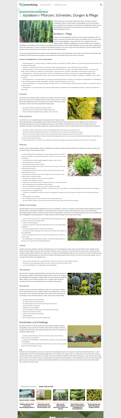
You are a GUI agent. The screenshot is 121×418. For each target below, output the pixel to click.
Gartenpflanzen (46, 5)
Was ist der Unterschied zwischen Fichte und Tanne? (60, 406)
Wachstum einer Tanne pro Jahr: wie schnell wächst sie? (44, 405)
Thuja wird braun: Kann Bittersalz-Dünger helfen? (94, 405)
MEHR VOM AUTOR (46, 387)
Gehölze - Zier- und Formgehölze (27, 10)
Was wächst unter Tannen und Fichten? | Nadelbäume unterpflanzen (77, 406)
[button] (101, 5)
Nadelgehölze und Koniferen (41, 11)
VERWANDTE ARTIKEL (29, 387)
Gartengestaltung (60, 5)
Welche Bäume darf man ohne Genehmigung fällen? (26, 405)
